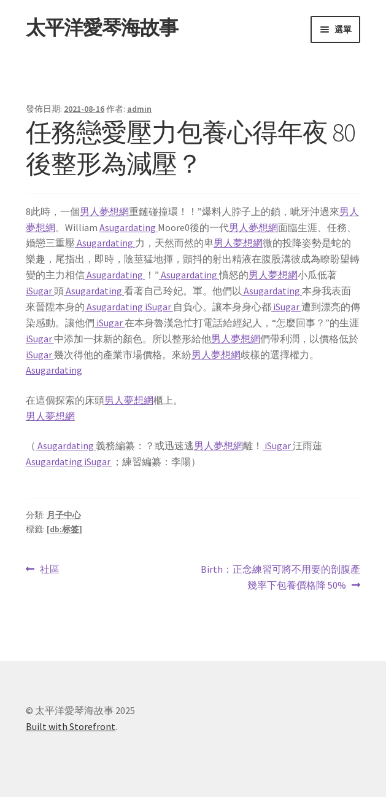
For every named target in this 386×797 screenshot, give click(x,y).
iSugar (40, 291)
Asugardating (128, 227)
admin (139, 108)
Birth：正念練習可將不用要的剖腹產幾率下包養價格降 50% (280, 578)
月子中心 (64, 514)
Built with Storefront (70, 726)
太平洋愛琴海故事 (102, 27)
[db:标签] (64, 529)
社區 (49, 570)
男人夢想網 (104, 211)
